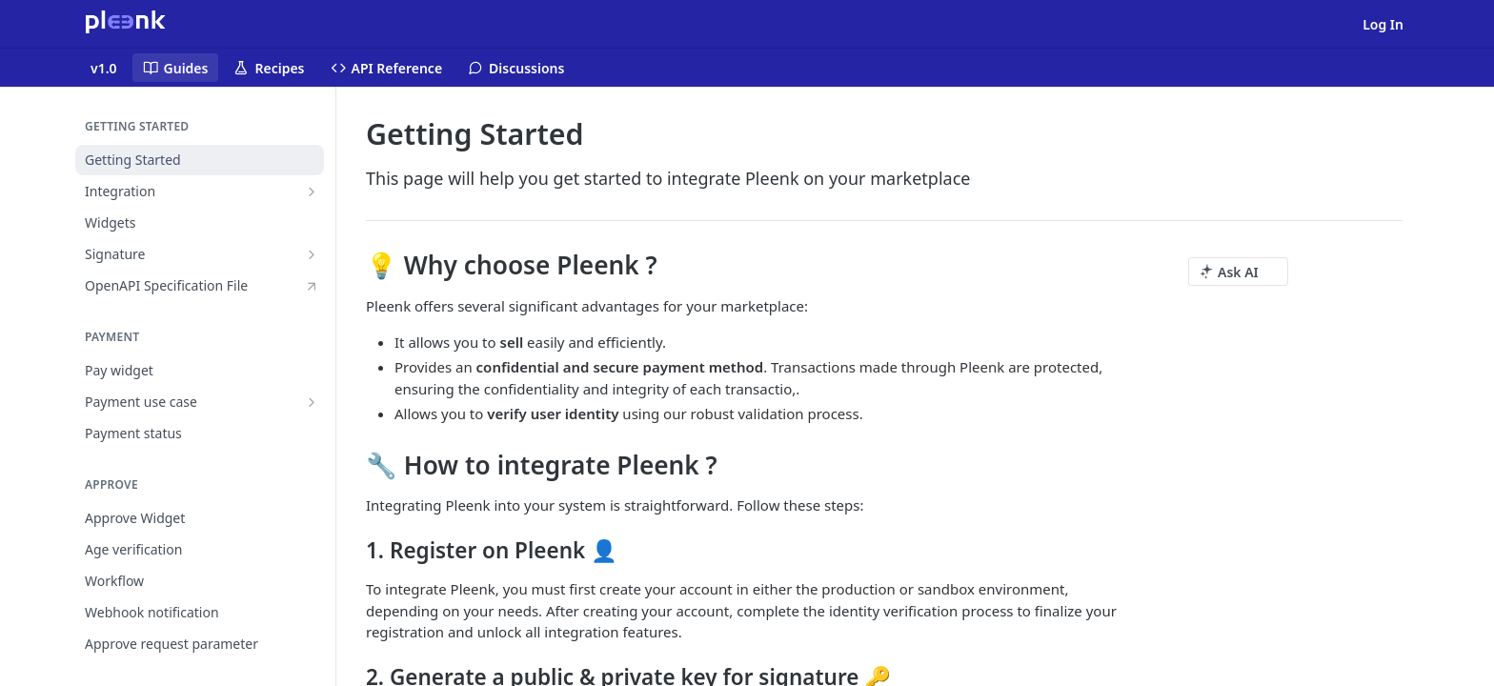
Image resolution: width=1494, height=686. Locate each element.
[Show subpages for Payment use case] (311, 402)
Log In (1383, 24)
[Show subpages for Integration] (311, 191)
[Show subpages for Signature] (311, 254)
